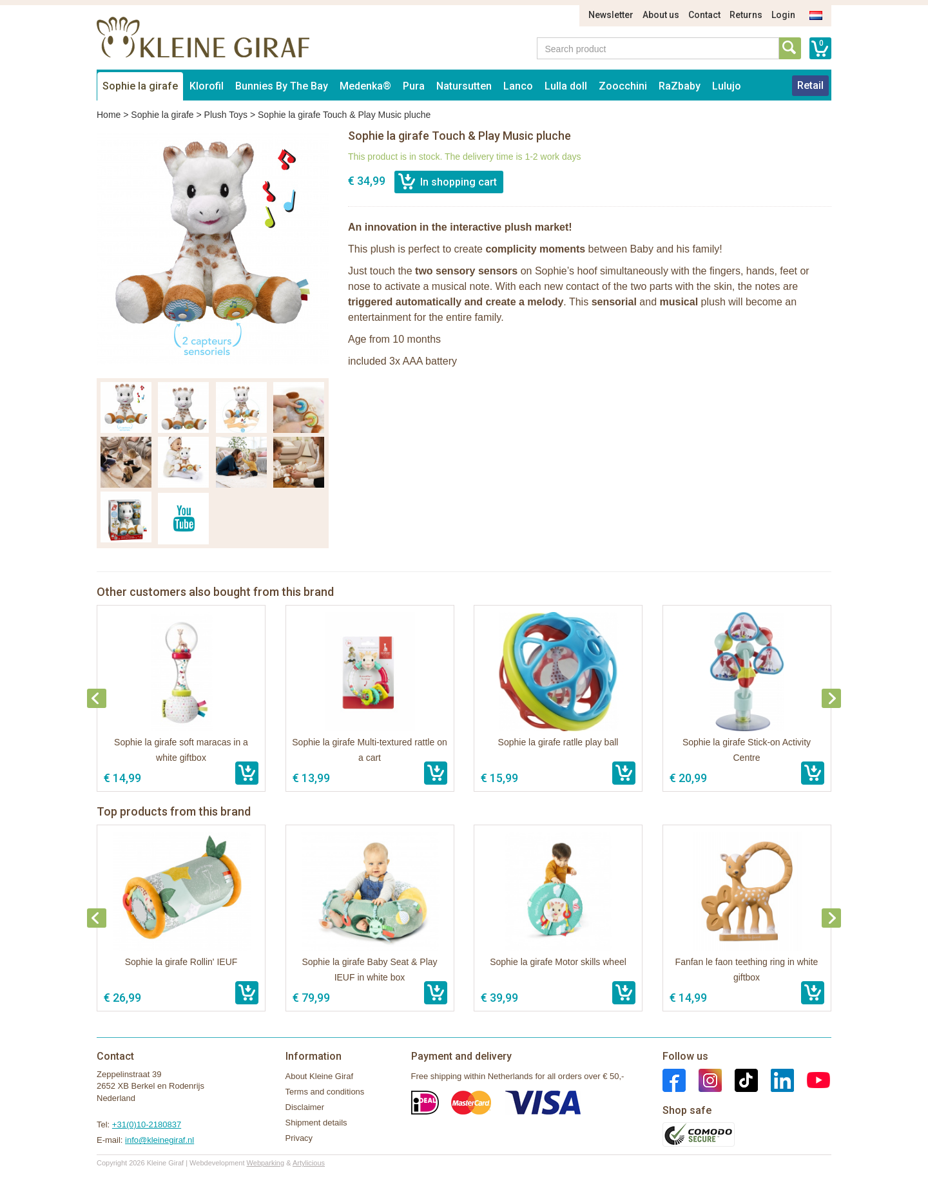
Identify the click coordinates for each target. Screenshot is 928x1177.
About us (661, 15)
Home (109, 115)
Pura (414, 86)
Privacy (299, 1138)
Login (783, 15)
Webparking (266, 1163)
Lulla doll (566, 86)
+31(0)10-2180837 (146, 1124)
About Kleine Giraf (319, 1076)
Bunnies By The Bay (281, 86)
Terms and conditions (325, 1091)
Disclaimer (305, 1107)
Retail (810, 85)
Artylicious (309, 1163)
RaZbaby (680, 86)
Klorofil (206, 86)
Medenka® (365, 86)
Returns (746, 15)
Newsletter (610, 15)
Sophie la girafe (140, 86)
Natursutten (464, 86)
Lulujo (726, 86)
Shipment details (316, 1122)
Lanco (518, 86)
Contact (704, 15)
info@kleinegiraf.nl (159, 1140)
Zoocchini (623, 86)
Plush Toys (225, 115)
